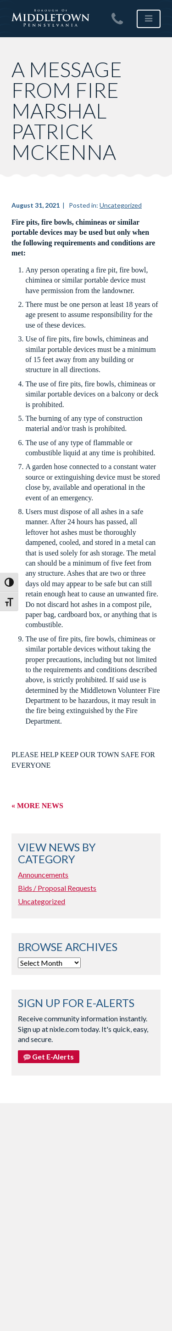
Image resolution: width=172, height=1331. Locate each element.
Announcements (43, 874)
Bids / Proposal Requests (57, 888)
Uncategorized (121, 205)
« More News (37, 806)
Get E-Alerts (48, 1056)
